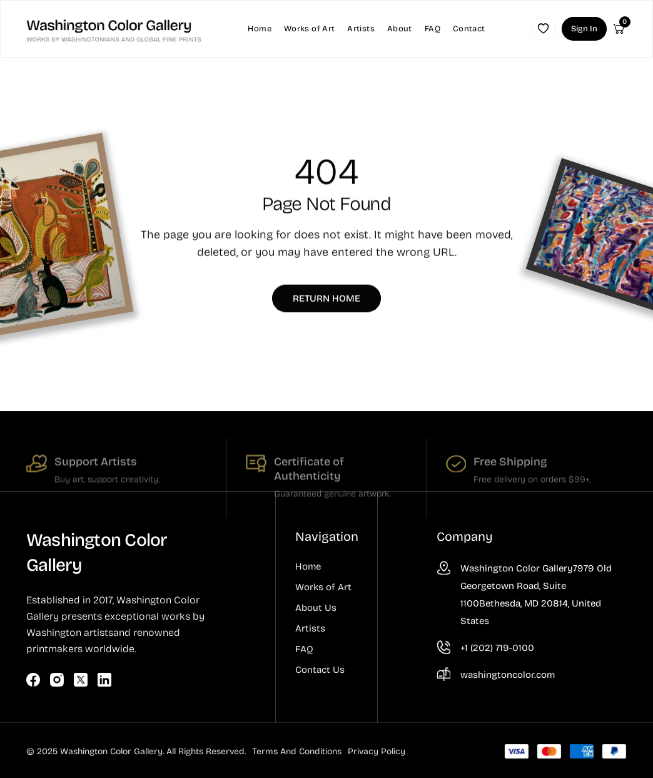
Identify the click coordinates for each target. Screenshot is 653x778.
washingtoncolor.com (507, 674)
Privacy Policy (376, 751)
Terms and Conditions (297, 751)
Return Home (326, 301)
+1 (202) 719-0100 (497, 647)
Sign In (584, 29)
